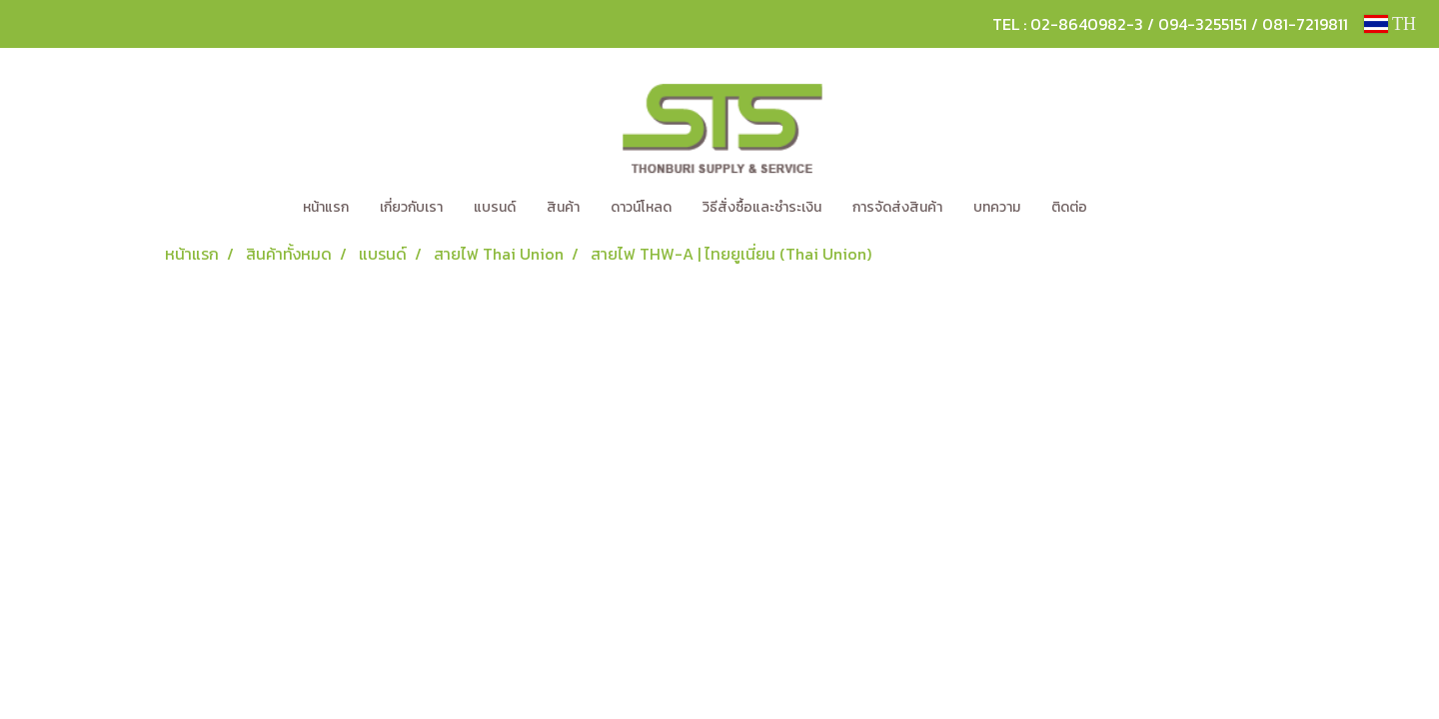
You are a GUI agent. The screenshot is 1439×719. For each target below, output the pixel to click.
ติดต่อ (1069, 207)
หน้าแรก (326, 207)
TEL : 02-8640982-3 (1067, 24)
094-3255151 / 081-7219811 (1253, 24)
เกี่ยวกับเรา (411, 207)
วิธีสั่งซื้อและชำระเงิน (762, 207)
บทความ (996, 207)
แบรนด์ (495, 207)
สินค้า (563, 207)
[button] (1132, 208)
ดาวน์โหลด (641, 207)
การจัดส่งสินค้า (897, 207)
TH (1390, 24)
